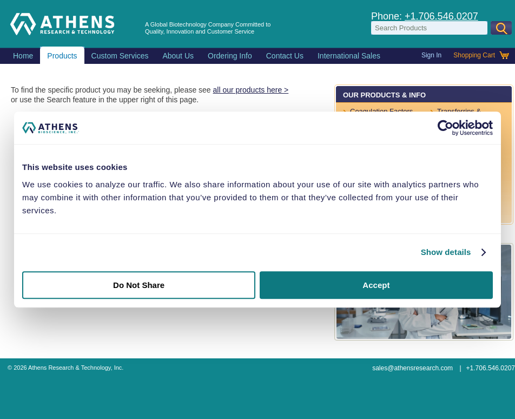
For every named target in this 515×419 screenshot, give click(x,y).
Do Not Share (138, 285)
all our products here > (251, 90)
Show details (446, 252)
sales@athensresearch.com (412, 368)
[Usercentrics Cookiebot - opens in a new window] (445, 128)
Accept (375, 285)
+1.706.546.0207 (441, 16)
